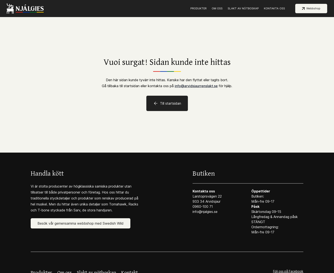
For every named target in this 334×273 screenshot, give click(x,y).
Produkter (198, 8)
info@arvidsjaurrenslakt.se (196, 86)
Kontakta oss (274, 8)
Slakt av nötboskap (243, 8)
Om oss (217, 8)
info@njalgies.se (205, 211)
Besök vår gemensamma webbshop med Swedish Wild (80, 223)
